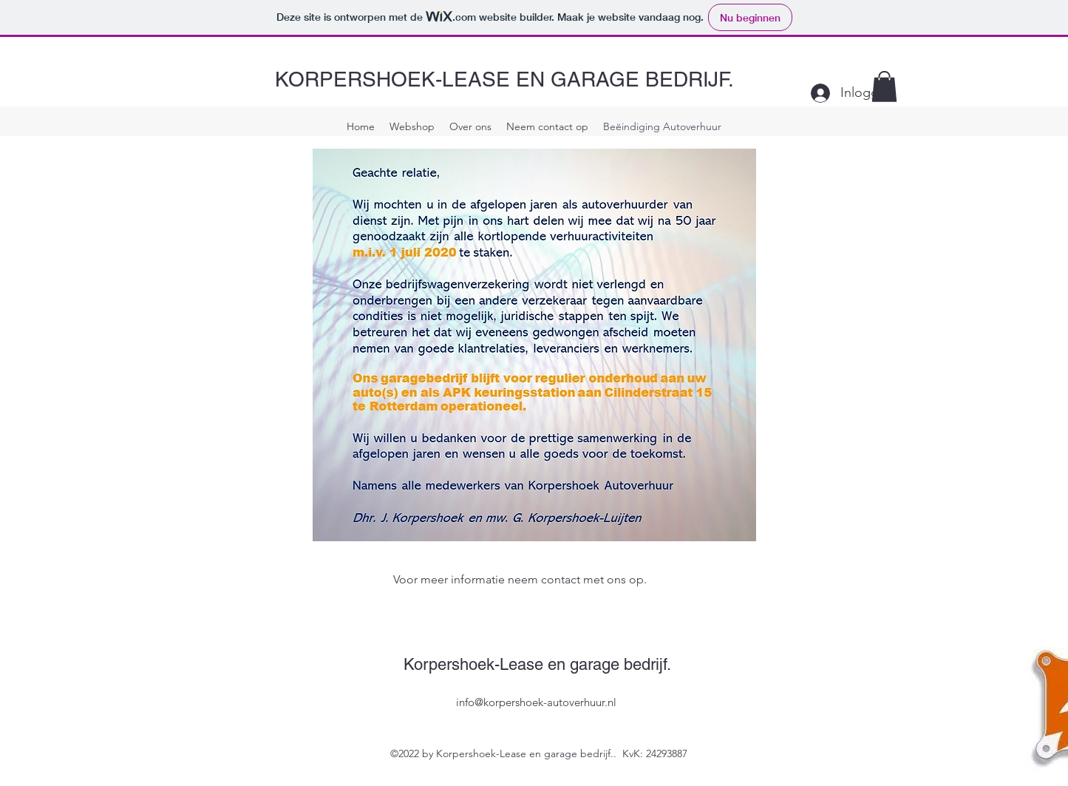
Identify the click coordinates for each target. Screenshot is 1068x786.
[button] (884, 86)
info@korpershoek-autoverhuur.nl (536, 702)
